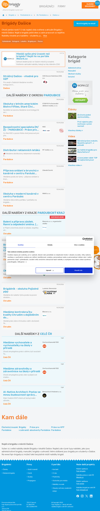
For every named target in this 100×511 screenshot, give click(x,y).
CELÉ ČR (46, 331)
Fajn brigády (81, 468)
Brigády (24, 426)
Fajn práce (80, 481)
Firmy (62, 6)
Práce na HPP (57, 426)
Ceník (30, 470)
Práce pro (40, 426)
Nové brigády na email (86, 22)
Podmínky (56, 474)
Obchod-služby (74, 71)
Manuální (72, 68)
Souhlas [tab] (21, 245)
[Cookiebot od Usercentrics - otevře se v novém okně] (83, 239)
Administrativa (74, 65)
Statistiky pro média (60, 478)
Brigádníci (46, 6)
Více (45, 34)
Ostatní (71, 74)
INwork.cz (79, 475)
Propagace (32, 478)
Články (5, 467)
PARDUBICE (52, 92)
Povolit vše (78, 270)
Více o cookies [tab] (79, 245)
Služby (30, 474)
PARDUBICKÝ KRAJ (51, 210)
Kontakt (55, 467)
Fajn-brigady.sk (82, 487)
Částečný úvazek (10, 426)
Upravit (50, 270)
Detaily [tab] (50, 245)
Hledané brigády (9, 470)
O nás (55, 470)
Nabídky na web (58, 482)
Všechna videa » (75, 163)
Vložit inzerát (33, 467)
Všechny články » (75, 128)
